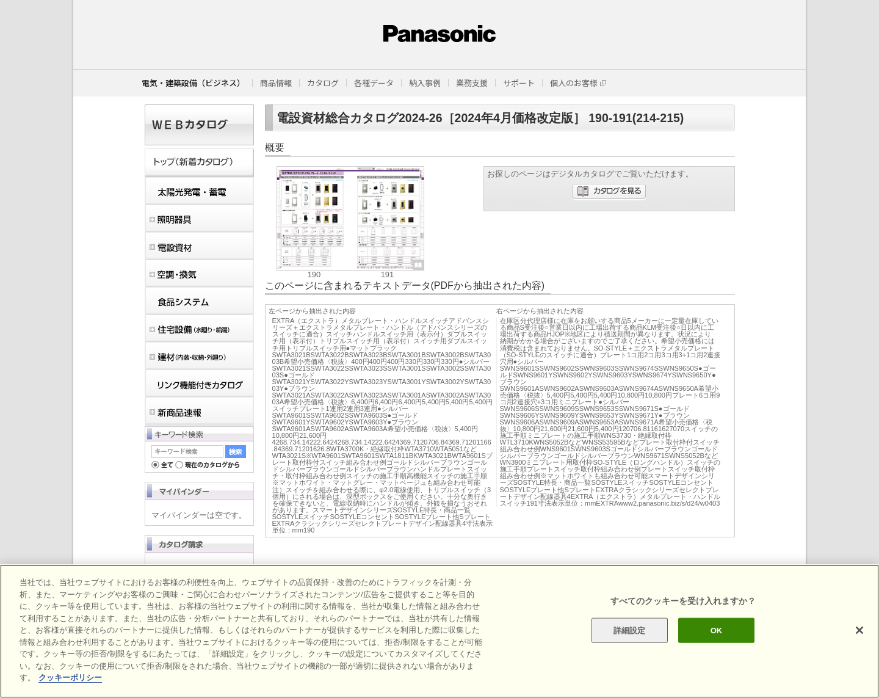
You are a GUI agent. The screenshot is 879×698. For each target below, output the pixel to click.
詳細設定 (629, 629)
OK (717, 629)
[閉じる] (859, 630)
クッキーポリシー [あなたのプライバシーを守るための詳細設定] (70, 677)
